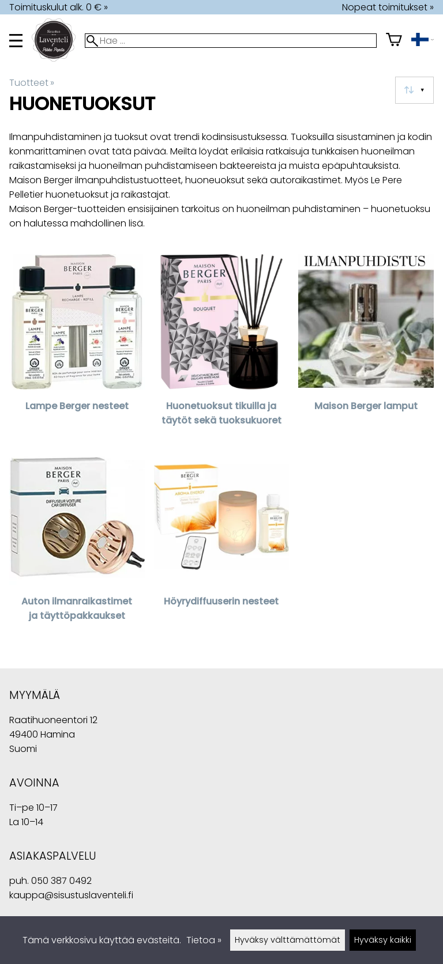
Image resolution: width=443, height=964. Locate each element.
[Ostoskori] (394, 40)
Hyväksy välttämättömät (287, 940)
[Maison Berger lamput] (366, 347)
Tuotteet (31, 82)
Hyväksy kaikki (382, 940)
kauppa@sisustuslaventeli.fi (71, 895)
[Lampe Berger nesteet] (77, 347)
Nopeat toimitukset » (388, 7)
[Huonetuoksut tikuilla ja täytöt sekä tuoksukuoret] (222, 347)
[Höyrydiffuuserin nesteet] (222, 542)
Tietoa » (204, 940)
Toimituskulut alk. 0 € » (58, 7)
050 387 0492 (61, 880)
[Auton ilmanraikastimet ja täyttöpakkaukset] (77, 542)
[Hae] (231, 40)
